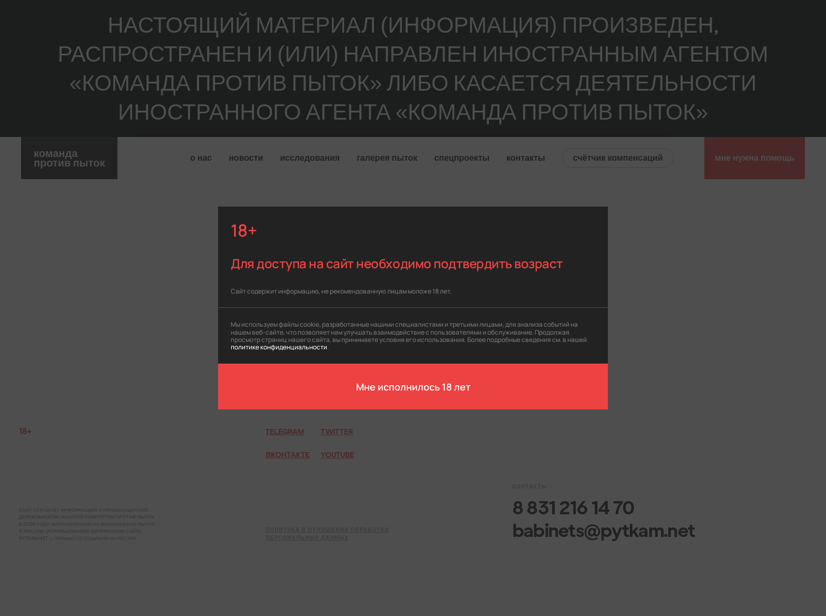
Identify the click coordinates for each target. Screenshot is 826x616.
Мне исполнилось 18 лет (413, 386)
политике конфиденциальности (279, 346)
